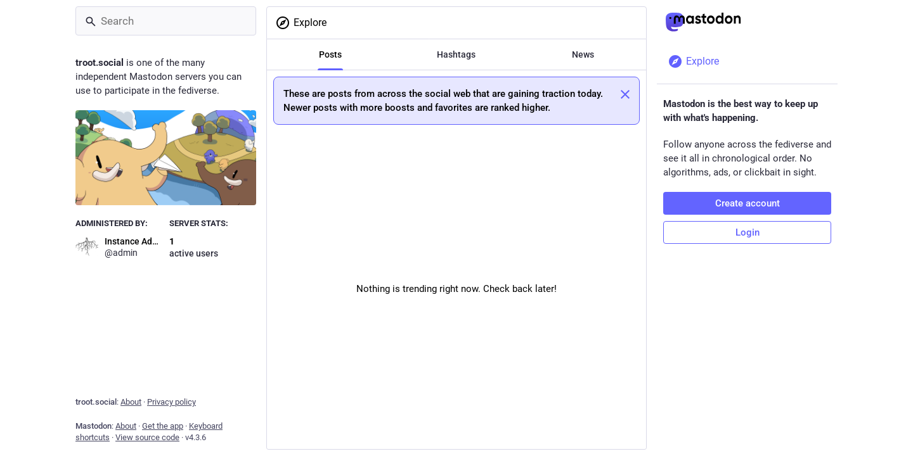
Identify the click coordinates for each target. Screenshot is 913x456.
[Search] (165, 20)
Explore (301, 22)
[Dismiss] (625, 94)
